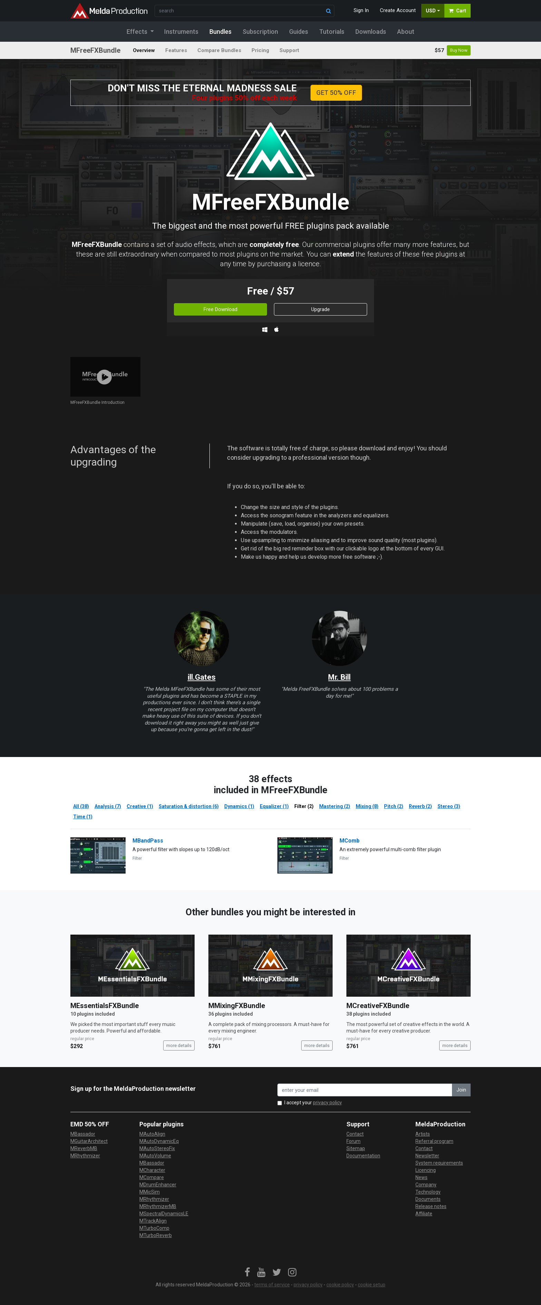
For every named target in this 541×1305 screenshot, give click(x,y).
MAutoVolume (155, 1155)
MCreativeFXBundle (377, 1006)
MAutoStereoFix (157, 1148)
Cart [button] (457, 10)
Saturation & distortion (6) (189, 806)
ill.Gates (202, 677)
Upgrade (320, 309)
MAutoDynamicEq (159, 1141)
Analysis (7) (108, 806)
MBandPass (147, 840)
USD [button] (431, 10)
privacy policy (327, 1102)
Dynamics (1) (239, 806)
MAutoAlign (152, 1134)
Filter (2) (304, 806)
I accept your (313, 1102)
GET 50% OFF (336, 93)
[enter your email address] (364, 1090)
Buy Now (459, 50)
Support (289, 50)
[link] (247, 1272)
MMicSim (149, 1192)
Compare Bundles (219, 50)
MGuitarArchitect (89, 1141)
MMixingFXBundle (236, 1006)
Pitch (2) (393, 806)
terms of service (272, 1284)
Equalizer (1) (274, 806)
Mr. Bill (339, 677)
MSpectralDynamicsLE (163, 1213)
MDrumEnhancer (157, 1184)
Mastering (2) (334, 806)
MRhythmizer (85, 1155)
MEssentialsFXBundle (104, 1006)
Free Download (220, 309)
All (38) (81, 806)
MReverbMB (83, 1148)
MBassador (82, 1134)
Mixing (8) (367, 806)
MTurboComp (154, 1228)
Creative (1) (140, 806)
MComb (350, 840)
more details (178, 1045)
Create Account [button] (398, 10)
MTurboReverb (155, 1235)
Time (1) (82, 816)
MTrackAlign (153, 1221)
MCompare (151, 1177)
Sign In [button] (361, 10)
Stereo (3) (448, 806)
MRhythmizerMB (157, 1206)
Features (176, 50)
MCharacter (152, 1170)
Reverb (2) (420, 806)
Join (461, 1090)
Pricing (260, 50)
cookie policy (340, 1284)
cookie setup (371, 1284)
